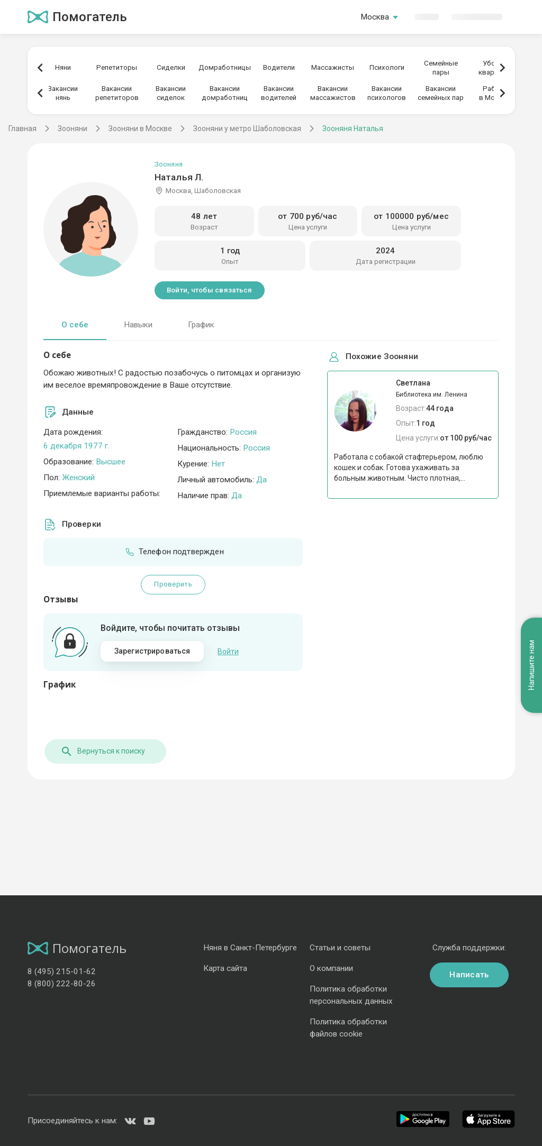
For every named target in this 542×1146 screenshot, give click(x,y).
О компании (331, 968)
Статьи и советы (340, 947)
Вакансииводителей (278, 93)
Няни (63, 67)
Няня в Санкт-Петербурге (250, 947)
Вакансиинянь (63, 93)
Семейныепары (441, 67)
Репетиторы (116, 67)
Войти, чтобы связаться (209, 290)
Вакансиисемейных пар (441, 93)
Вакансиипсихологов (386, 93)
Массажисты (332, 67)
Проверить (173, 584)
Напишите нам (531, 640)
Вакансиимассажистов (333, 93)
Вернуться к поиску (101, 750)
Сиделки (171, 67)
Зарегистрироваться (152, 651)
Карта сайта (225, 968)
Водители (279, 67)
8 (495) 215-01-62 (62, 971)
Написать (469, 974)
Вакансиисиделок (171, 93)
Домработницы (224, 67)
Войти (228, 651)
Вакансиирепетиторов (117, 93)
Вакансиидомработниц (225, 93)
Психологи (386, 67)
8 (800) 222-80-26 (62, 983)
